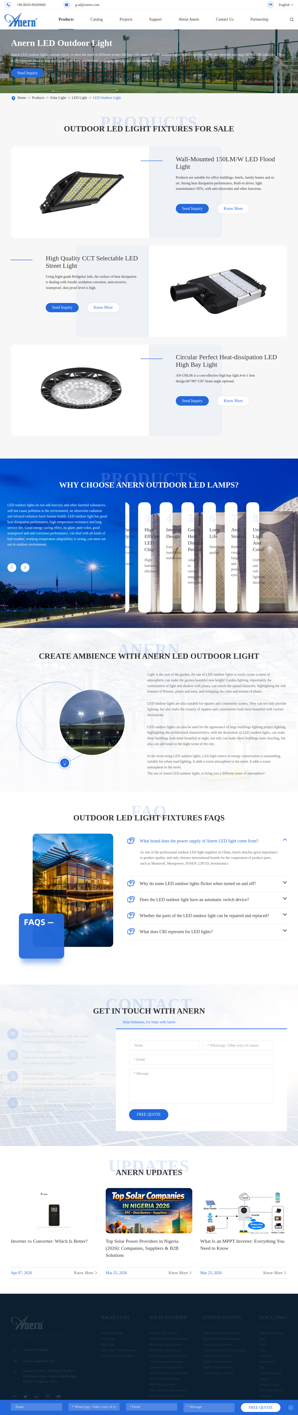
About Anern (188, 19)
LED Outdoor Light (107, 98)
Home (22, 98)
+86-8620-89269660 (31, 5)
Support (155, 19)
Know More (234, 208)
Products (66, 19)
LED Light (79, 98)
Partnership (259, 19)
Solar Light (58, 98)
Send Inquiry (27, 73)
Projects (126, 19)
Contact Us (225, 19)
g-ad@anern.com (87, 5)
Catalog (97, 19)
